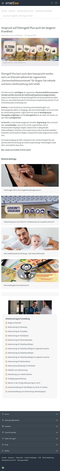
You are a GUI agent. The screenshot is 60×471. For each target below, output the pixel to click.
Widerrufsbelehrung (48, 457)
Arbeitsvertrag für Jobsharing (17, 327)
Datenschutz (19, 457)
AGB (39, 457)
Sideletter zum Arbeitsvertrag (17, 370)
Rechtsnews (12, 11)
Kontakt (4, 457)
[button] (30, 414)
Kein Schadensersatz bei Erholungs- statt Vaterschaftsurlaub (24, 254)
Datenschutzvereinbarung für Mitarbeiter (21, 366)
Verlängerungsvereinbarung (17, 379)
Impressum (11, 457)
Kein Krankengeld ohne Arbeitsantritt (16, 285)
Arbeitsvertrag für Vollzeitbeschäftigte (20, 353)
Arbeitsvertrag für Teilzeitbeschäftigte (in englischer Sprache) (28, 349)
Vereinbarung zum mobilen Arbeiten (20, 374)
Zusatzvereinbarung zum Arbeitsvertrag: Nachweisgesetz (27, 392)
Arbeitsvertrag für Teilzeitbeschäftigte (20, 344)
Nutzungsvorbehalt (22, 460)
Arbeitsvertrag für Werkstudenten (19, 361)
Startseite (4, 11)
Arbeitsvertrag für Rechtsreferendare (20, 340)
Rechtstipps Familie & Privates (25, 11)
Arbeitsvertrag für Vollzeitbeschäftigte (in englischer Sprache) (28, 357)
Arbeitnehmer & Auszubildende (44, 11)
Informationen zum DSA (9, 460)
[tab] (30, 414)
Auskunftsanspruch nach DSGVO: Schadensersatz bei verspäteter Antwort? (29, 222)
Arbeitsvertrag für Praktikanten (18, 336)
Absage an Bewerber (14, 323)
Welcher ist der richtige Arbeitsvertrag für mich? (24, 383)
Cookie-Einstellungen (31, 457)
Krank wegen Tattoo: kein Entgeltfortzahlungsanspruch (22, 190)
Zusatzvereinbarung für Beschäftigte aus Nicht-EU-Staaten (27, 387)
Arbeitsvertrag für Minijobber (17, 331)
